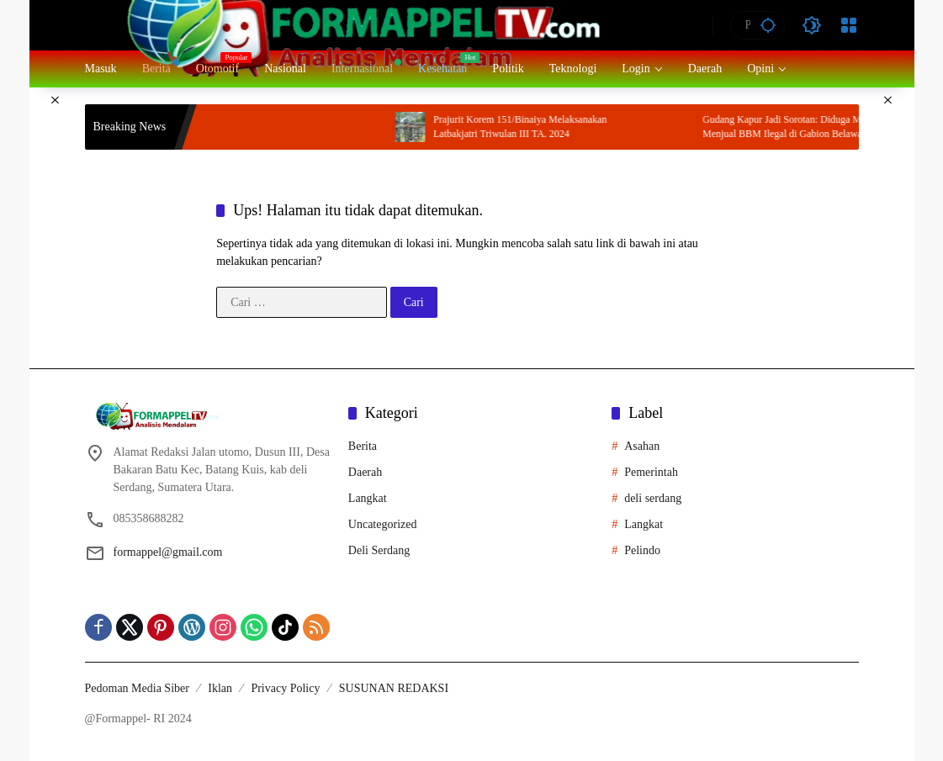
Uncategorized (382, 524)
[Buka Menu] (849, 25)
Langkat (367, 498)
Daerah (365, 472)
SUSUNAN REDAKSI (393, 688)
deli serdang (652, 498)
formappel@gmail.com (168, 552)
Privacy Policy (285, 688)
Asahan (642, 446)
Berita (362, 446)
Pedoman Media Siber (137, 688)
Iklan (220, 688)
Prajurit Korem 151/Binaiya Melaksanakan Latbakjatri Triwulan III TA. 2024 (546, 127)
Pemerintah (651, 472)
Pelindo (642, 550)
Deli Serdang (379, 550)
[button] (768, 25)
